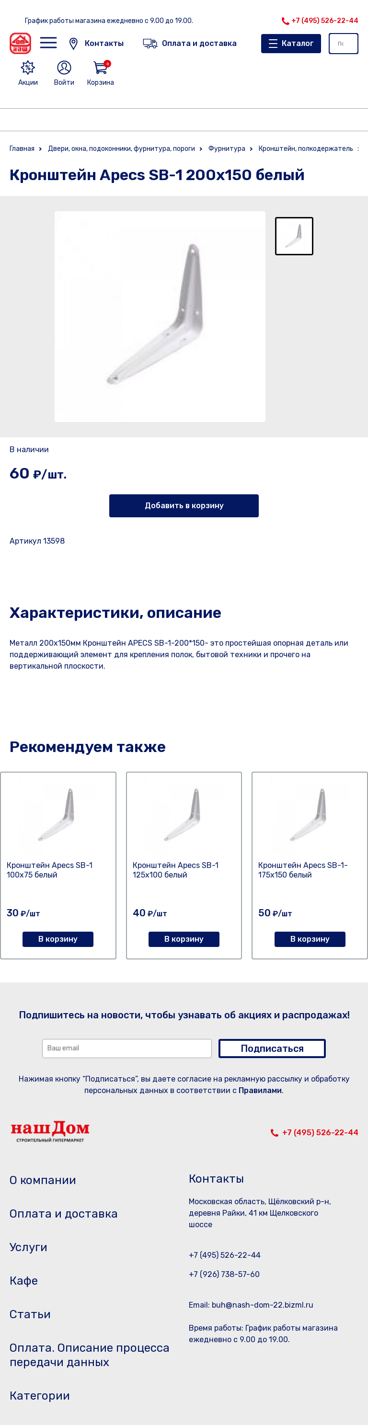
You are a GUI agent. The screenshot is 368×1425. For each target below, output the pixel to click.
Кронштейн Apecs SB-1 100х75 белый (49, 870)
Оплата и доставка (64, 1213)
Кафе (24, 1281)
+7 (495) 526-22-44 (324, 21)
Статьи (30, 1314)
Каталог (298, 43)
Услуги (28, 1247)
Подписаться (272, 1048)
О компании (43, 1180)
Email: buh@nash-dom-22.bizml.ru (251, 1305)
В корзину (58, 939)
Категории (40, 1395)
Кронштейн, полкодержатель (306, 149)
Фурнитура (226, 149)
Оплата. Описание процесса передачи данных (90, 1355)
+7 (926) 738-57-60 (224, 1274)
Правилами (260, 1090)
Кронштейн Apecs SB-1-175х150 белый (303, 870)
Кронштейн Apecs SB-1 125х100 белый (175, 870)
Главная (22, 149)
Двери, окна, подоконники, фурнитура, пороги (121, 149)
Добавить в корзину (184, 505)
